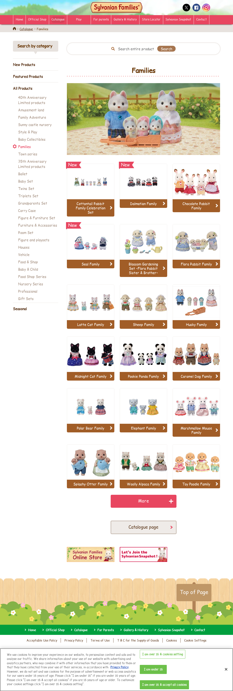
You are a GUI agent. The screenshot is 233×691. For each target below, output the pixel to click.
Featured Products (28, 76)
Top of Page (194, 592)
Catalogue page (143, 527)
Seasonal (20, 308)
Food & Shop (28, 261)
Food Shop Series (32, 276)
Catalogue (58, 19)
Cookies (171, 640)
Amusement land (31, 109)
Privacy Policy (74, 640)
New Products (24, 64)
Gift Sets (26, 298)
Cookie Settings (195, 640)
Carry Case (27, 210)
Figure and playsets (33, 239)
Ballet (22, 173)
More (143, 501)
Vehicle (24, 254)
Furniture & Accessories (37, 225)
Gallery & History (125, 19)
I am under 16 (153, 673)
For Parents (105, 630)
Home (19, 19)
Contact (201, 19)
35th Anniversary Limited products (32, 164)
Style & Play (27, 131)
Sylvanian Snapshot (178, 19)
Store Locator (151, 19)
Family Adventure (32, 117)
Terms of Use (100, 640)
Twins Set (26, 188)
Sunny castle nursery (35, 124)
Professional (27, 291)
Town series (27, 153)
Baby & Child (28, 269)
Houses (24, 247)
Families (24, 146)
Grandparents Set (32, 203)
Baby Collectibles (32, 139)
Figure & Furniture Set (36, 217)
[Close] (226, 673)
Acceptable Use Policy (42, 640)
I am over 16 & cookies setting (162, 658)
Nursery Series (30, 283)
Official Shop (37, 19)
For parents (101, 19)
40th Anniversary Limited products (32, 100)
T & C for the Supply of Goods (138, 640)
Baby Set (25, 181)
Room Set (25, 232)
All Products (22, 88)
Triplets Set (28, 195)
